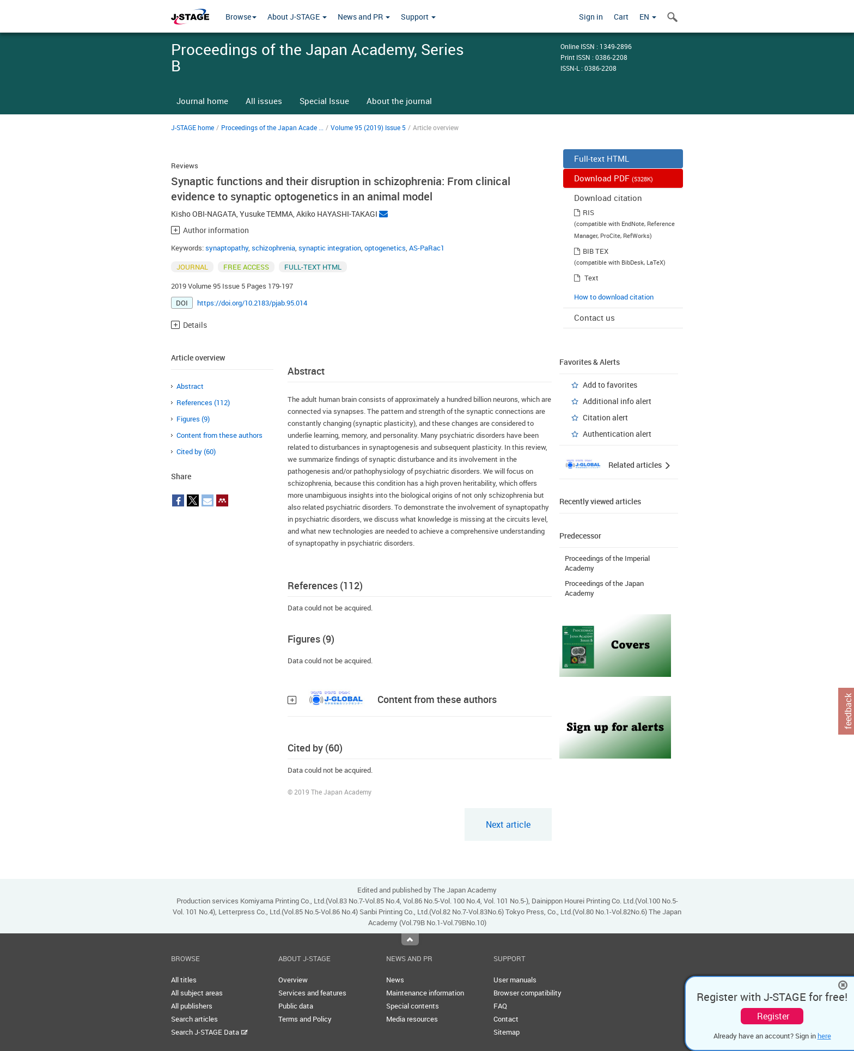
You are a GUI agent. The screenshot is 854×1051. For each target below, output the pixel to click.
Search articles (194, 1019)
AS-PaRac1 (426, 248)
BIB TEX (595, 251)
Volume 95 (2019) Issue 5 (368, 127)
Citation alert (605, 417)
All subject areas (197, 993)
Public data (295, 1006)
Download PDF (613, 178)
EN (647, 16)
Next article (508, 824)
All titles (184, 980)
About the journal (399, 100)
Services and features (312, 993)
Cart (621, 16)
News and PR (364, 16)
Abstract (190, 386)
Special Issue (324, 100)
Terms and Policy (305, 1019)
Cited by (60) (196, 451)
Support (418, 16)
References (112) (203, 402)
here (824, 1036)
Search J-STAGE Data (209, 1032)
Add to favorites (610, 385)
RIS (588, 212)
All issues (264, 100)
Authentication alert (617, 434)
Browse (241, 16)
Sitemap (506, 1032)
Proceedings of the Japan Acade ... (272, 127)
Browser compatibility (527, 993)
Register (773, 1016)
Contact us (594, 317)
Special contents (412, 1006)
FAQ (500, 1006)
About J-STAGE (297, 16)
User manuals (514, 980)
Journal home (202, 100)
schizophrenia (273, 248)
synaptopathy (226, 248)
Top (410, 939)
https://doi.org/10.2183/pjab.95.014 (252, 303)
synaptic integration (329, 248)
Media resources (412, 1019)
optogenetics (385, 248)
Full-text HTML (601, 158)
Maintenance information (425, 993)
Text (591, 278)
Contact (505, 1019)
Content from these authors (219, 435)
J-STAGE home (192, 127)
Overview (293, 980)
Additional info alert (617, 401)
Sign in (591, 16)
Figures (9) (193, 419)
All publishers (191, 1006)
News (395, 980)
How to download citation (614, 297)
